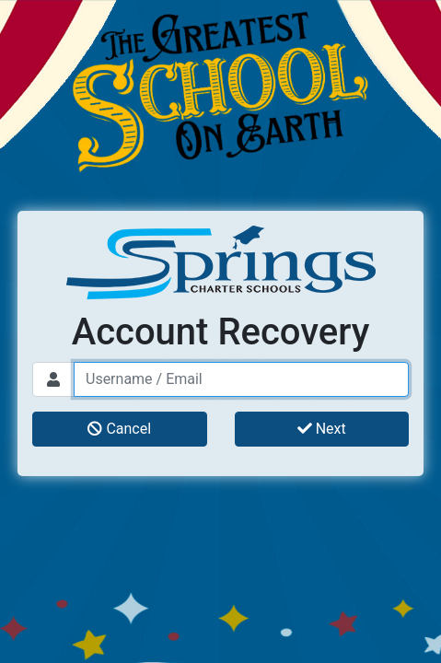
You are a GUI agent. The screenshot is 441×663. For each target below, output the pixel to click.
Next (321, 428)
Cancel (119, 428)
